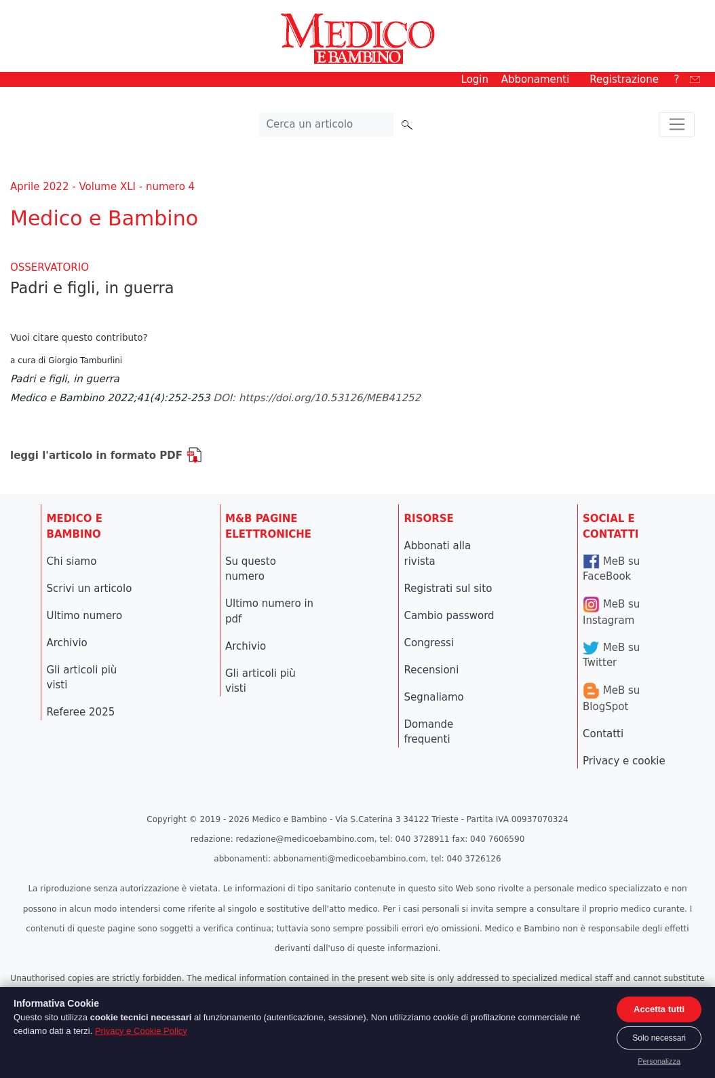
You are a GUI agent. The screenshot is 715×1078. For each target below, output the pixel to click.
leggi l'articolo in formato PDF (106, 455)
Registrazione (624, 79)
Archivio (67, 643)
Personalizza (659, 1061)
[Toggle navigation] (677, 125)
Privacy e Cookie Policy (141, 1031)
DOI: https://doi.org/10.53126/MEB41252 (317, 398)
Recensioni (431, 670)
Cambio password (449, 616)
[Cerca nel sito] (326, 125)
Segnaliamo (434, 697)
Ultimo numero (85, 616)
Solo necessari (659, 1038)
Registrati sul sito (448, 588)
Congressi (429, 643)
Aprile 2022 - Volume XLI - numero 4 (102, 187)
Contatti (603, 734)
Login (474, 79)
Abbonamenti (535, 79)
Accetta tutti (659, 1009)
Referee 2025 (81, 712)
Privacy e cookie (624, 761)
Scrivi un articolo (89, 588)
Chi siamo (72, 561)
